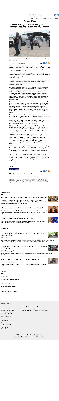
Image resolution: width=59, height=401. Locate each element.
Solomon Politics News (7, 312)
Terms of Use (4, 327)
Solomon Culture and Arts (7, 315)
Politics (17, 169)
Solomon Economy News (7, 310)
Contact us (4, 322)
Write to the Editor (6, 324)
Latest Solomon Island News (8, 309)
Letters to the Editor (25, 310)
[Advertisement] (17, 10)
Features (22, 309)
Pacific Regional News (6, 316)
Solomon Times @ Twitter (41, 310)
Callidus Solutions (40, 336)
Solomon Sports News (6, 313)
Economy (43, 18)
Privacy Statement (6, 328)
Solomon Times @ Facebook (42, 309)
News (37, 18)
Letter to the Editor (32, 177)
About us (3, 325)
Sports (49, 18)
